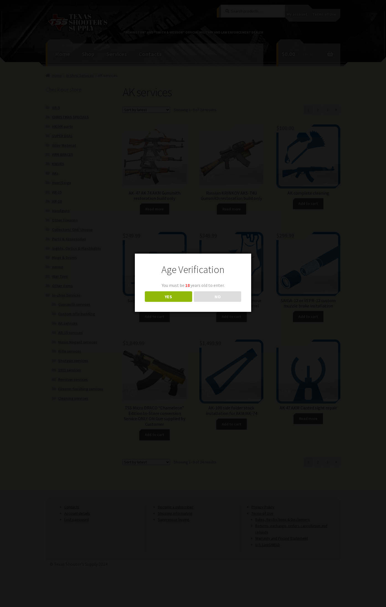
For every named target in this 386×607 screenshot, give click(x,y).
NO (218, 296)
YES (168, 296)
